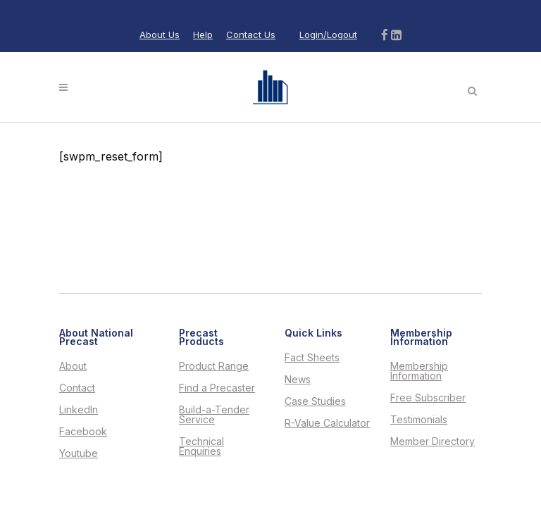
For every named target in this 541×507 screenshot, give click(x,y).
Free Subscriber (428, 398)
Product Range (214, 366)
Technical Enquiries (201, 446)
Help (203, 34)
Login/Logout (328, 34)
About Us (159, 34)
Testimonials (418, 420)
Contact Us (250, 34)
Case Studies (315, 401)
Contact (77, 388)
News (298, 379)
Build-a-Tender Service (214, 415)
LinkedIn (78, 410)
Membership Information (419, 371)
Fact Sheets (312, 358)
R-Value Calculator (327, 423)
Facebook (83, 432)
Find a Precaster (217, 388)
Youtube (78, 453)
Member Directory (432, 441)
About (73, 366)
